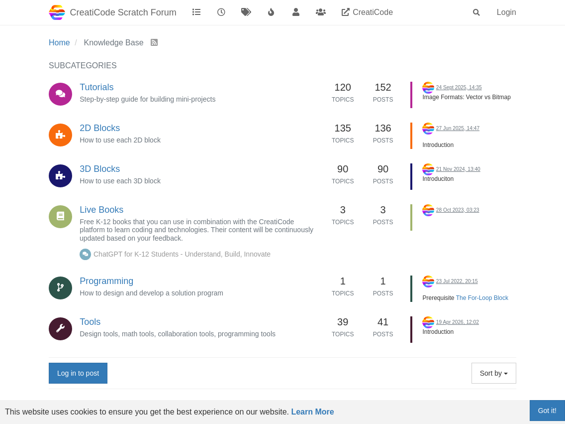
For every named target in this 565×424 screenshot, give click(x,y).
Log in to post (78, 373)
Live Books (101, 210)
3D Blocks (100, 169)
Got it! (547, 411)
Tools (90, 322)
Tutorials (96, 87)
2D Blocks (100, 128)
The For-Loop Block (482, 297)
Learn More (312, 412)
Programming (106, 281)
